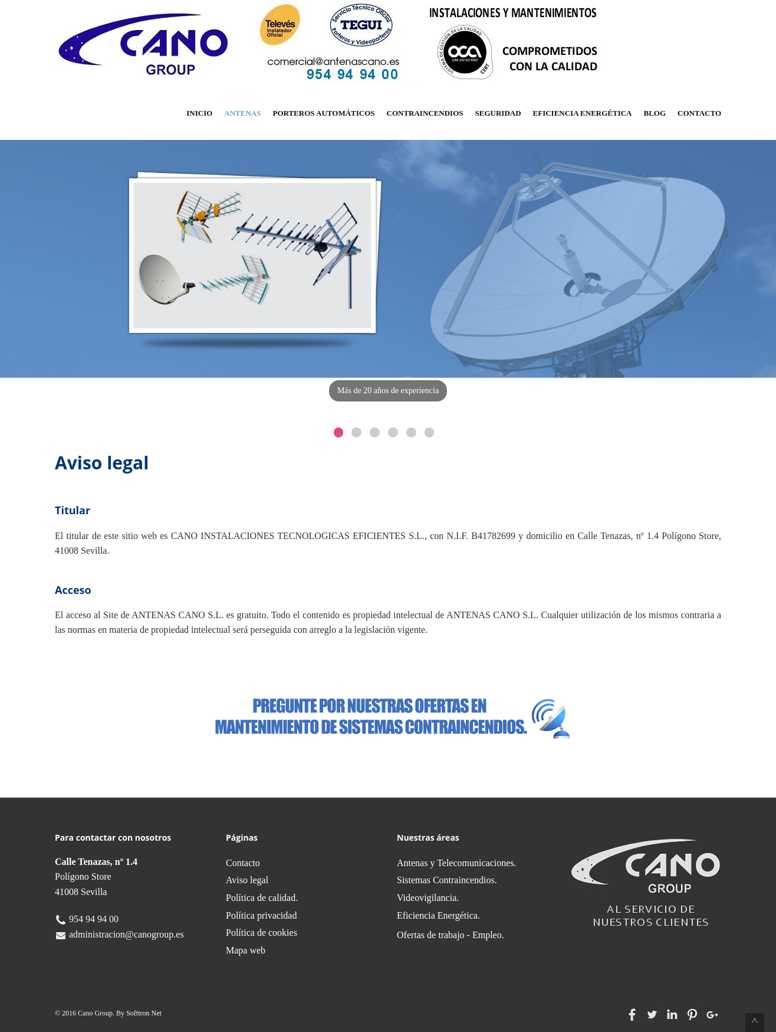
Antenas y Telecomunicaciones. (457, 863)
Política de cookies (261, 933)
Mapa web (245, 950)
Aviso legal (247, 880)
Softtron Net (144, 1013)
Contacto (699, 113)
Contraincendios (425, 113)
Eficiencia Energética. (438, 915)
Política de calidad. (262, 898)
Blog (655, 113)
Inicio (199, 113)
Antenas (242, 113)
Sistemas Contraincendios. (447, 880)
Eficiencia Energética (582, 113)
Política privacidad (261, 915)
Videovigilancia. (428, 898)
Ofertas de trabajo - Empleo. (450, 935)
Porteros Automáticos (323, 113)
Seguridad (498, 113)
